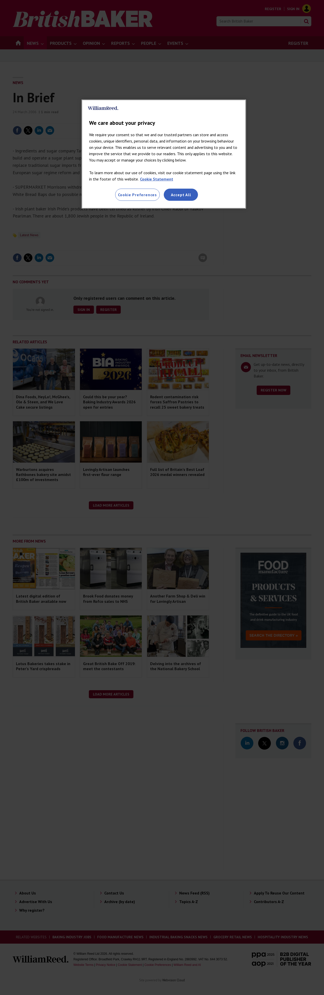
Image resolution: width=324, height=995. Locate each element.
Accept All (181, 194)
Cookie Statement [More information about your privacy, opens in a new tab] (156, 179)
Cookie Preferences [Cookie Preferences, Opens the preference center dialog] (137, 194)
